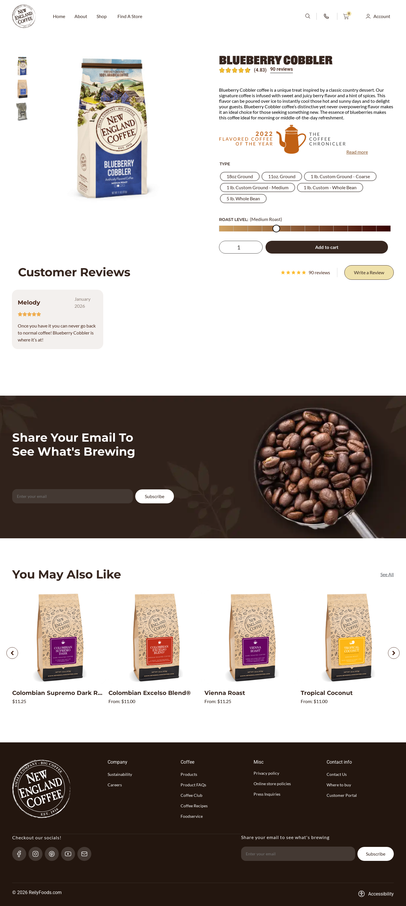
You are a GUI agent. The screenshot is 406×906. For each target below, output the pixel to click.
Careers (115, 784)
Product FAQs (193, 784)
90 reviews (281, 69)
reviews (319, 272)
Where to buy (339, 784)
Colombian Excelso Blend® (149, 692)
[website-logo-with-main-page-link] (23, 16)
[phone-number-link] (327, 16)
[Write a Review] (369, 272)
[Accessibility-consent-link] (376, 893)
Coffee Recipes (194, 805)
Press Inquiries (267, 794)
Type (225, 164)
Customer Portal (342, 795)
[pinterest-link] (54, 854)
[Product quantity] (240, 247)
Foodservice (192, 816)
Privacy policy (266, 773)
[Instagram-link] (38, 854)
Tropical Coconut (327, 692)
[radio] (239, 176)
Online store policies (272, 783)
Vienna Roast (224, 692)
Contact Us (337, 774)
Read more (357, 152)
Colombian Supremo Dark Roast (61, 692)
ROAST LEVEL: (233, 219)
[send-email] (86, 854)
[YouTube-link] (70, 854)
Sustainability (120, 774)
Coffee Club (191, 795)
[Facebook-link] (21, 854)
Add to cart (327, 247)
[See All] (387, 574)
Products (189, 774)
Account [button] (381, 16)
